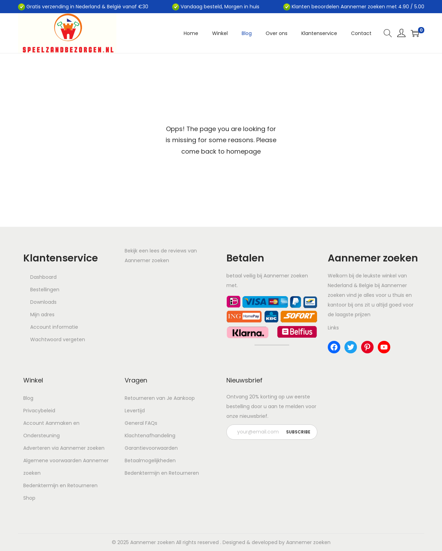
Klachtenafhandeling (150, 435)
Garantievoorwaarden (151, 448)
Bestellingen (44, 289)
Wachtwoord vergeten (57, 339)
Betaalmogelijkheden (150, 460)
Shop (29, 497)
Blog (28, 398)
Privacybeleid (39, 410)
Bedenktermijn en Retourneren (60, 485)
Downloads (43, 302)
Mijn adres (42, 314)
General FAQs (141, 423)
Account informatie (54, 327)
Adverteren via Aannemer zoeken (64, 448)
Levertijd (135, 410)
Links (333, 327)
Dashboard (43, 277)
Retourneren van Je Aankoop (160, 398)
